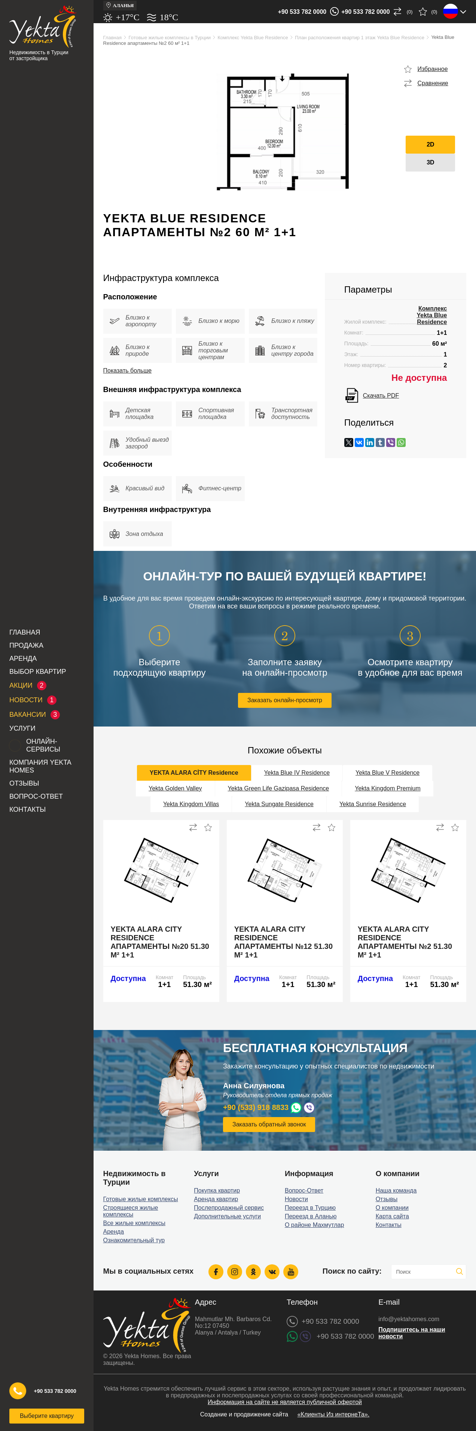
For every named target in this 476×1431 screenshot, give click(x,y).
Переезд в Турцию (310, 1208)
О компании (392, 1208)
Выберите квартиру (47, 1416)
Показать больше (127, 370)
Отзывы (24, 783)
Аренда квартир (216, 1199)
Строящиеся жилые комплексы (130, 1211)
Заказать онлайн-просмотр (284, 700)
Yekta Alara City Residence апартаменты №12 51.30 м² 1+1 (283, 942)
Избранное (432, 69)
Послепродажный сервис (229, 1208)
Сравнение (432, 83)
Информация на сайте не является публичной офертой (285, 1402)
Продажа (26, 645)
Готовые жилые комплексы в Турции (170, 37)
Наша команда (396, 1190)
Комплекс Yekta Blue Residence (252, 37)
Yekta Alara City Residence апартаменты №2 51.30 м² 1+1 (405, 942)
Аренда (23, 658)
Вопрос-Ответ (36, 796)
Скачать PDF (381, 395)
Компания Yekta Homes (40, 766)
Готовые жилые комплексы (140, 1199)
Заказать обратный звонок (269, 1124)
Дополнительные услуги (227, 1216)
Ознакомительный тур (134, 1240)
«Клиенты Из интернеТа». (334, 1414)
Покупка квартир (217, 1190)
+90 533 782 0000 (302, 12)
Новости (296, 1199)
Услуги (22, 728)
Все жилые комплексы (134, 1223)
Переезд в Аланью (311, 1216)
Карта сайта (392, 1216)
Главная (24, 632)
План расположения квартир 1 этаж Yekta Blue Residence (359, 37)
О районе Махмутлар (314, 1225)
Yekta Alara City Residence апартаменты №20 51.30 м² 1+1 (160, 942)
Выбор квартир (37, 671)
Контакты (27, 809)
